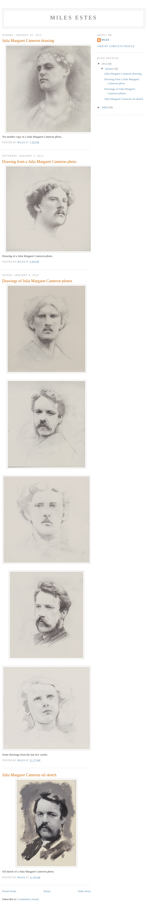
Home (47, 891)
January (110, 68)
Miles (105, 40)
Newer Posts (9, 891)
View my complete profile (116, 46)
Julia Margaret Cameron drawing (28, 40)
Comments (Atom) (28, 899)
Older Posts (84, 891)
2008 (105, 107)
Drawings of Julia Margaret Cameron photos (37, 281)
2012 (105, 63)
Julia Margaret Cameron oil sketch (29, 775)
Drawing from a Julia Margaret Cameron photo (39, 161)
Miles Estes (73, 17)
